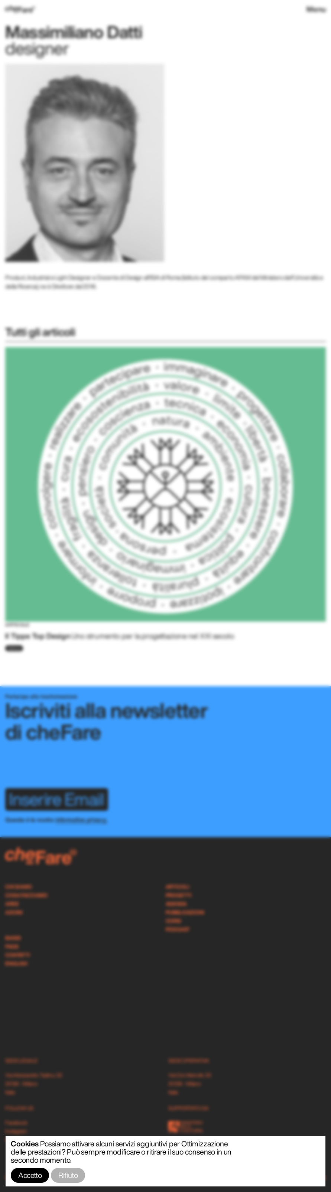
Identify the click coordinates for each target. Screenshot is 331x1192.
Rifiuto (68, 1175)
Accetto (30, 1175)
